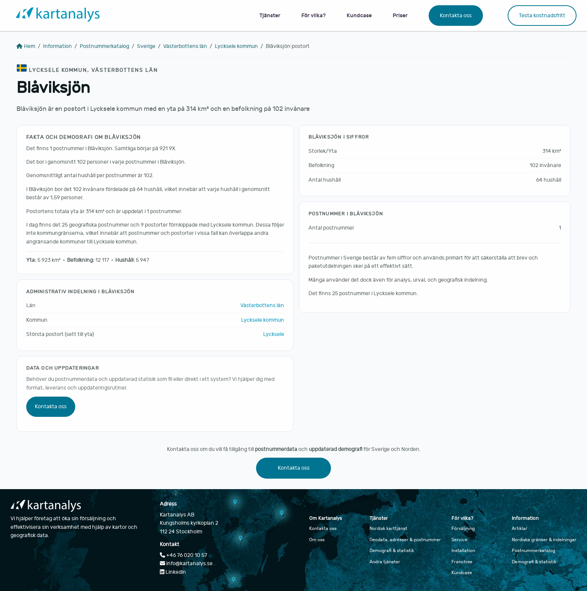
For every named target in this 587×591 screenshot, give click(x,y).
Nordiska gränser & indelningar (544, 539)
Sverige (146, 46)
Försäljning (463, 528)
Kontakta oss (456, 15)
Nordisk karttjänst (388, 528)
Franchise (461, 561)
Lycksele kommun (236, 46)
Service (459, 539)
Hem (25, 46)
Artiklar (519, 528)
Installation (463, 550)
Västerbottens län (185, 46)
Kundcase (359, 15)
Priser (400, 15)
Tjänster (269, 15)
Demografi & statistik (391, 550)
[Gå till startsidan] (57, 15)
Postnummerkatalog (104, 46)
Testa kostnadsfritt (542, 15)
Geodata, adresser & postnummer (405, 539)
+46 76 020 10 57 (183, 555)
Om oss (317, 539)
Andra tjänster (384, 561)
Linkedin (173, 572)
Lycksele (273, 334)
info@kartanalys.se (186, 563)
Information (57, 46)
